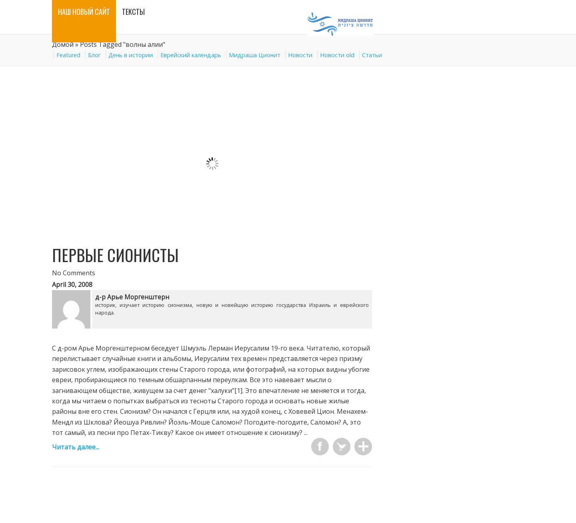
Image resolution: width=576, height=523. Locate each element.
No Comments (73, 273)
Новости (300, 55)
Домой (63, 44)
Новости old (337, 55)
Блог (94, 55)
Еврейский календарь (190, 55)
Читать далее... (75, 447)
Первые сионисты (115, 255)
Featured (68, 55)
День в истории (130, 55)
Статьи (372, 55)
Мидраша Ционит (254, 55)
